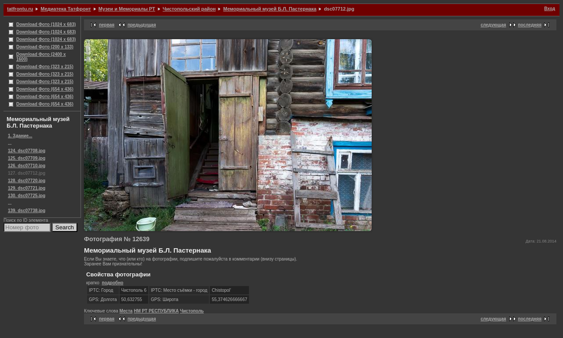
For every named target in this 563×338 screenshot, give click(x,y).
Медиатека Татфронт (65, 8)
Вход (549, 8)
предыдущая (142, 24)
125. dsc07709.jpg (26, 158)
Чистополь (192, 311)
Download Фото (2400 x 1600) (41, 57)
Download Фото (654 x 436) (44, 89)
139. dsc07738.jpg (26, 210)
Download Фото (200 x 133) (44, 46)
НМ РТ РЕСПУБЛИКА (156, 311)
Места (126, 311)
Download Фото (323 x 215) (44, 66)
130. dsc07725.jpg (26, 195)
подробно (112, 282)
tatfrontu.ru (20, 8)
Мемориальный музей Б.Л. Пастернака (269, 8)
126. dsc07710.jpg (26, 165)
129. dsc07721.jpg (26, 188)
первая (106, 24)
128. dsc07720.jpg (26, 180)
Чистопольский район (189, 8)
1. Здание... (20, 135)
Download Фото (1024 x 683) (46, 24)
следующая (493, 24)
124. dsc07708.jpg (26, 150)
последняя (529, 24)
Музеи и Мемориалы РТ (127, 8)
